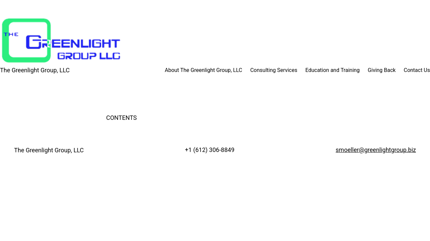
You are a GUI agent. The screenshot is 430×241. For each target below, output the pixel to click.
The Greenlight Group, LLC (35, 70)
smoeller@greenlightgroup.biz (376, 149)
